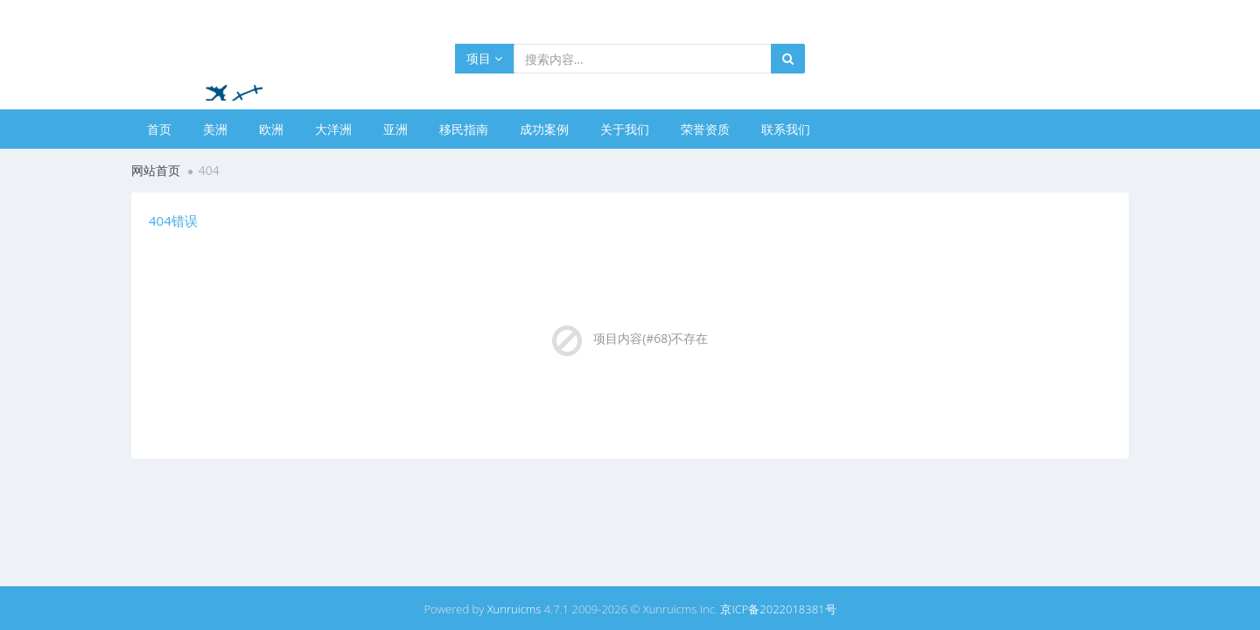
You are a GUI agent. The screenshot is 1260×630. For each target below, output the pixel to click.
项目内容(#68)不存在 (650, 338)
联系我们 (785, 129)
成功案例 (544, 129)
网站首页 (155, 170)
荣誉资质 (705, 129)
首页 (159, 129)
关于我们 (624, 129)
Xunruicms (514, 609)
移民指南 (463, 129)
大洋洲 (333, 129)
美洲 (215, 129)
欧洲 (271, 129)
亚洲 (395, 129)
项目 (484, 58)
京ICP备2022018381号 (778, 609)
